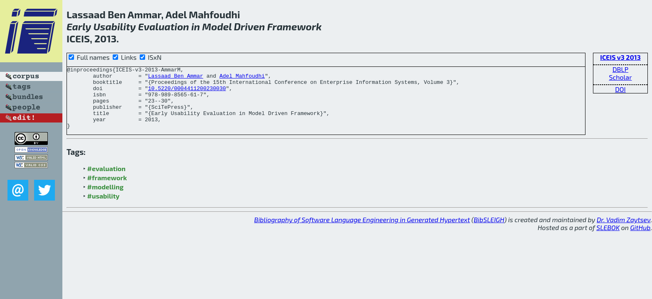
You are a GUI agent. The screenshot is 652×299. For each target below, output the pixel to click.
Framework (294, 26)
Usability (114, 26)
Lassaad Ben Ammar (175, 78)
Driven (249, 26)
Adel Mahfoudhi (242, 78)
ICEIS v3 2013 (620, 57)
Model (217, 26)
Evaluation (163, 26)
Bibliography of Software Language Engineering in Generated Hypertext (362, 232)
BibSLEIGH (489, 232)
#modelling (105, 199)
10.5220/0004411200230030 (187, 93)
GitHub (640, 240)
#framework (107, 190)
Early (79, 26)
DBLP (620, 69)
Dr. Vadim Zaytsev (623, 232)
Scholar (620, 77)
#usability (103, 208)
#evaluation (106, 181)
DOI (620, 89)
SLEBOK (608, 240)
